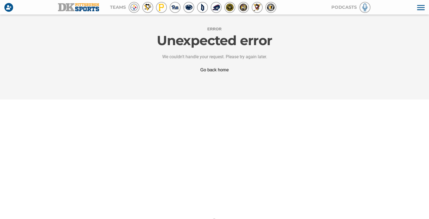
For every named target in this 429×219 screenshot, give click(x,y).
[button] (420, 7)
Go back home (214, 70)
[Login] (9, 7)
